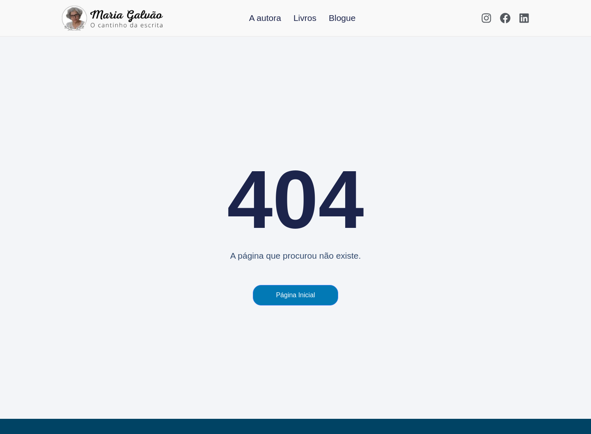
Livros (304, 18)
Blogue (342, 18)
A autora (265, 18)
